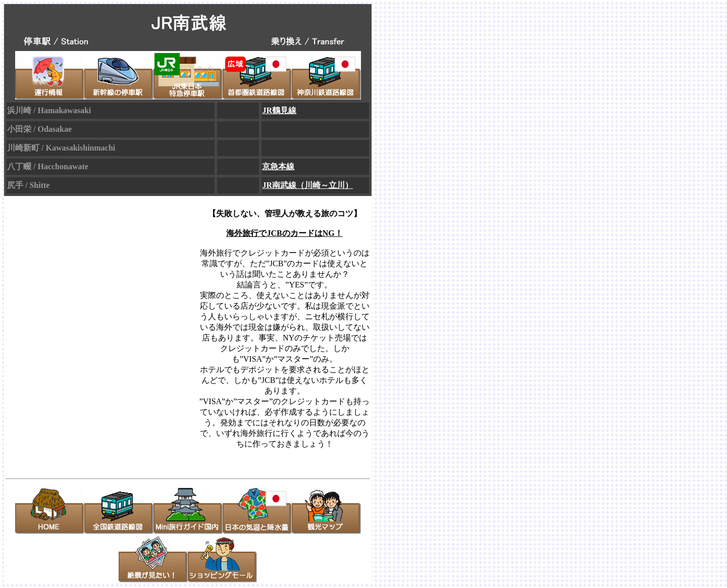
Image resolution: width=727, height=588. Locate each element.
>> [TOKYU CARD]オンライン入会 (285, 454)
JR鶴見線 (279, 110)
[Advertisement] (98, 334)
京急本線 (278, 166)
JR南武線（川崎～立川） (307, 185)
